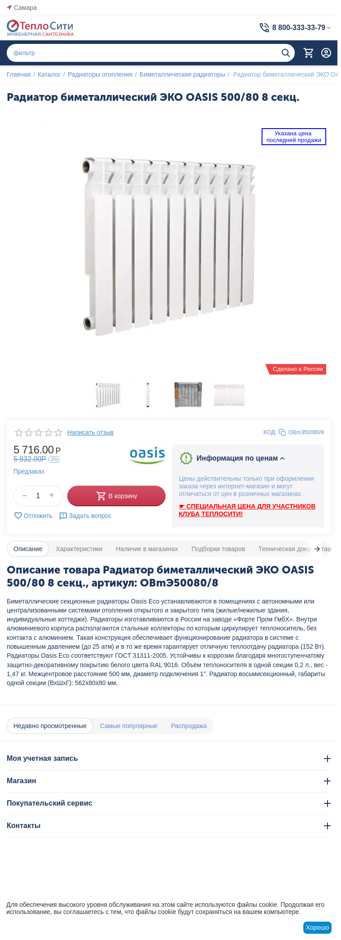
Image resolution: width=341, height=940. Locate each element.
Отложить (32, 515)
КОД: (270, 432)
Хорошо (317, 927)
